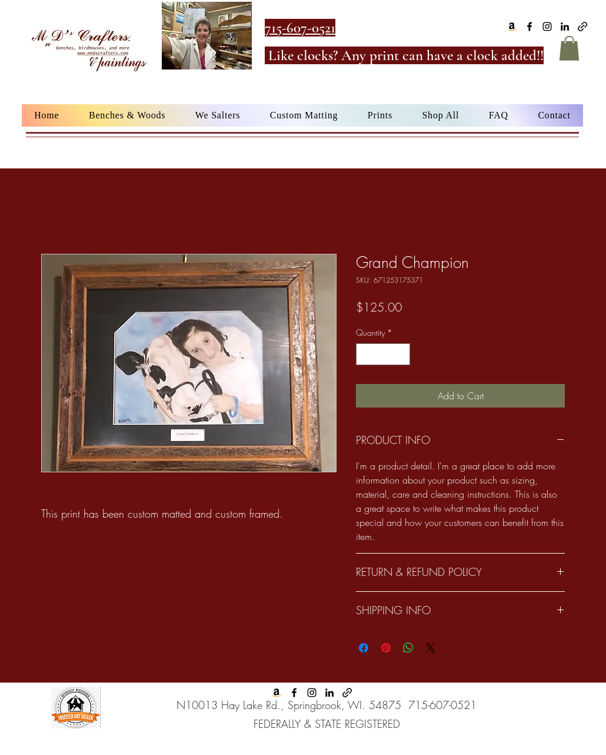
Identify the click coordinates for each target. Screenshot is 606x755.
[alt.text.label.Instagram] (547, 26)
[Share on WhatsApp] (408, 648)
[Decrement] (365, 354)
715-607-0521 (442, 705)
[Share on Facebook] (364, 648)
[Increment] (401, 354)
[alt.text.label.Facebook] (529, 26)
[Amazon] (512, 26)
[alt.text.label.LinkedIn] (565, 26)
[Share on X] (431, 648)
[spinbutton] (383, 354)
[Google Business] (582, 26)
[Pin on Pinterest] (386, 648)
